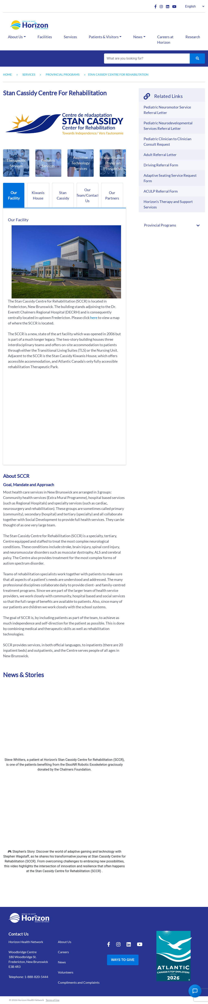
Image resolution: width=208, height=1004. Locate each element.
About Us (15, 37)
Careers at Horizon (165, 39)
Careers (63, 952)
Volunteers (65, 972)
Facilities (45, 37)
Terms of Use (52, 1000)
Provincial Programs (62, 74)
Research (192, 37)
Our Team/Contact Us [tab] (87, 195)
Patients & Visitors (104, 37)
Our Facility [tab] (14, 195)
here (93, 317)
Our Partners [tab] (112, 195)
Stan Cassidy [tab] (63, 195)
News (137, 37)
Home (7, 74)
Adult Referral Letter (160, 154)
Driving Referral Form (161, 165)
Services (70, 37)
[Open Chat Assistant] (195, 990)
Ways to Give (122, 960)
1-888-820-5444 (36, 977)
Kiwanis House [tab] (38, 195)
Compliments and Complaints (79, 982)
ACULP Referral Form (161, 191)
